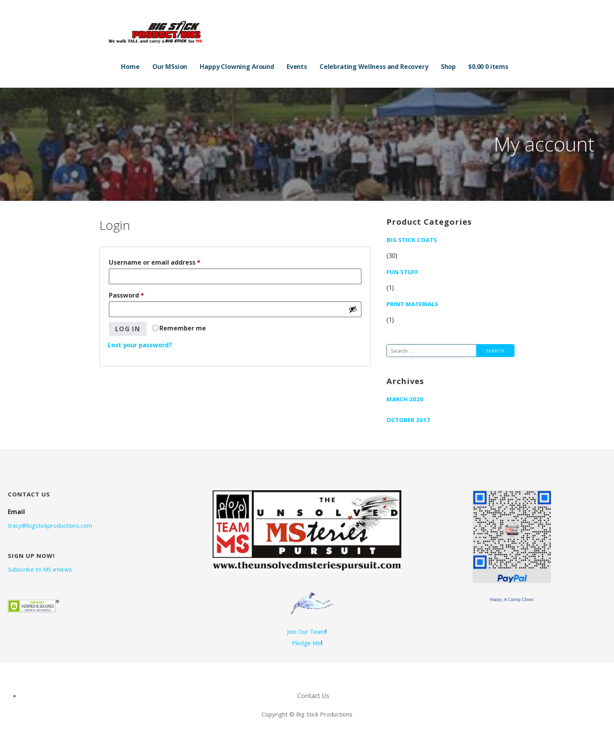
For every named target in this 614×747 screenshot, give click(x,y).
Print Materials (412, 304)
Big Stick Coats (411, 240)
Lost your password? (140, 345)
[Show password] (353, 309)
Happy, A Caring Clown (511, 599)
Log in (127, 329)
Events (297, 66)
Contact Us (313, 695)
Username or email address (168, 261)
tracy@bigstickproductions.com (50, 525)
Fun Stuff (402, 272)
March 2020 (404, 399)
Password (140, 294)
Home (130, 66)
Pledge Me (306, 643)
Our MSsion (169, 66)
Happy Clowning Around (237, 66)
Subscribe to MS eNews (40, 569)
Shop (448, 66)
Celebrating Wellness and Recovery (374, 66)
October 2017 (408, 420)
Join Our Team (306, 631)
